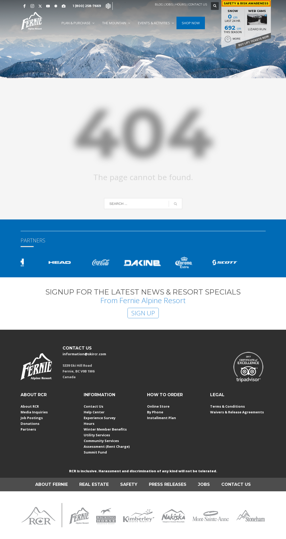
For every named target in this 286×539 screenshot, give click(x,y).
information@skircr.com (84, 354)
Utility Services (97, 435)
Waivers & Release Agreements (237, 412)
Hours (89, 423)
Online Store (158, 406)
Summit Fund (95, 452)
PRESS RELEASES (167, 484)
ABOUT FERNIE (51, 484)
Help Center (94, 412)
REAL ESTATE (94, 484)
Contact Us (93, 406)
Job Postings (32, 417)
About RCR (30, 406)
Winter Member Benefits (105, 429)
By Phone (155, 412)
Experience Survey (99, 417)
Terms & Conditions (227, 406)
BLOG (159, 4)
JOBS (169, 4)
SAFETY (128, 484)
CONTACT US (197, 4)
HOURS (180, 4)
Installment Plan (161, 417)
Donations (30, 423)
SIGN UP (143, 313)
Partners (28, 429)
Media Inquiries (34, 412)
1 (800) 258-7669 (87, 6)
